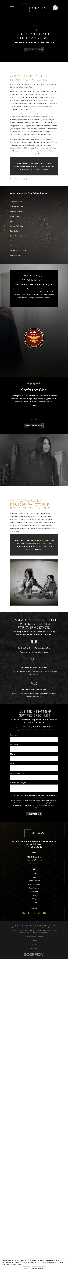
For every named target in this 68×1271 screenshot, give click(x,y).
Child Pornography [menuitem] (16, 201)
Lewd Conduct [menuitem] (15, 216)
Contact (34, 902)
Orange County (41, 139)
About (34, 877)
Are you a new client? (18, 773)
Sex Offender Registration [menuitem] (19, 236)
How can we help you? (18, 783)
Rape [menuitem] (12, 221)
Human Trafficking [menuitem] (16, 226)
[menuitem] (34, 940)
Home (34, 873)
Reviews (34, 895)
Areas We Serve (34, 884)
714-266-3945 (34, 847)
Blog (34, 899)
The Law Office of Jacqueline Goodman (27, 114)
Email (12, 764)
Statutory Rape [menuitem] (16, 256)
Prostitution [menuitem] (14, 231)
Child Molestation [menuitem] (16, 206)
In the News (34, 891)
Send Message (34, 814)
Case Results (34, 888)
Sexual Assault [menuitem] (15, 246)
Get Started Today (34, 50)
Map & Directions (34, 863)
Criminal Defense (34, 881)
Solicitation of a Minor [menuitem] (18, 251)
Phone (12, 754)
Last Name (14, 745)
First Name (14, 735)
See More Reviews (34, 426)
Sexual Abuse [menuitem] (15, 241)
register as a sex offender (45, 100)
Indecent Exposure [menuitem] (17, 211)
